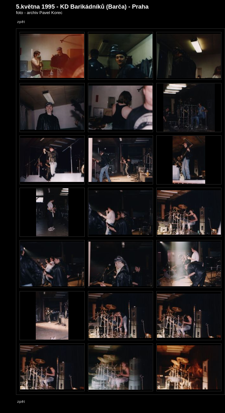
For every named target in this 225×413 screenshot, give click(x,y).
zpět (21, 22)
